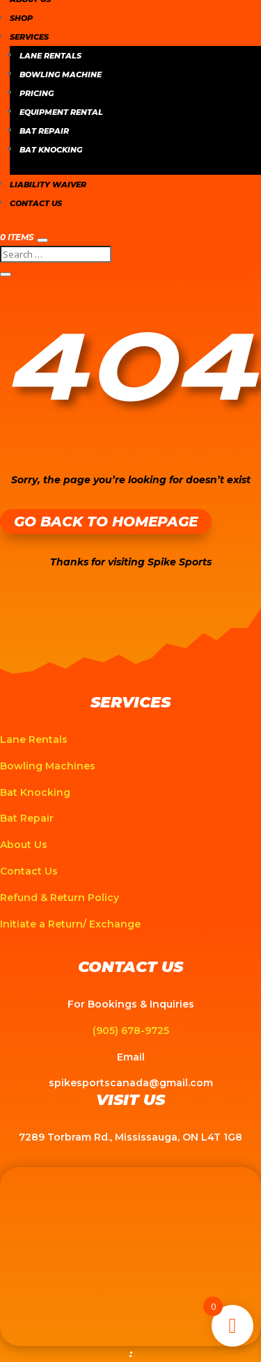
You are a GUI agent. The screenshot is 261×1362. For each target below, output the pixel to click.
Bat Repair (44, 131)
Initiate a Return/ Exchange (70, 924)
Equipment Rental (61, 112)
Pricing (36, 93)
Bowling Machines (47, 766)
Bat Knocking (50, 150)
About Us (23, 844)
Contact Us (36, 203)
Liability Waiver (48, 184)
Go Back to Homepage (106, 521)
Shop (21, 18)
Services (29, 37)
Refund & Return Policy (59, 897)
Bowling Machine (60, 74)
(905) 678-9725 (131, 1030)
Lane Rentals (50, 56)
